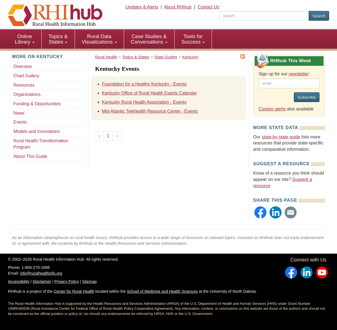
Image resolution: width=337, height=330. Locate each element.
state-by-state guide (281, 137)
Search (318, 15)
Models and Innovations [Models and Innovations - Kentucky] (36, 131)
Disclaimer (42, 281)
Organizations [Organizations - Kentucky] (27, 94)
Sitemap (89, 281)
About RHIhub (178, 7)
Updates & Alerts (141, 7)
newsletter (299, 74)
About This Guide (30, 156)
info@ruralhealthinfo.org (41, 273)
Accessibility (18, 281)
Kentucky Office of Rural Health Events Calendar (149, 93)
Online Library (25, 39)
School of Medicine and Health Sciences (162, 291)
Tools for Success (193, 39)
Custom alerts (272, 109)
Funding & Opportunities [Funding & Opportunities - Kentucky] (37, 103)
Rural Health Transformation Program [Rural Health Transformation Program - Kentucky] (40, 143)
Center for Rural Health (74, 291)
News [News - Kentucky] (18, 113)
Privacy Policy (66, 281)
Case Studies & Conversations (149, 39)
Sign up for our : (284, 74)
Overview (22, 66)
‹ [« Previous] (99, 135)
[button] (260, 212)
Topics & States (58, 39)
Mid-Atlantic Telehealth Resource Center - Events (150, 111)
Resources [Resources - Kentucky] (23, 85)
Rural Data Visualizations (99, 39)
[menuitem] (25, 39)
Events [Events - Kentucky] (20, 122)
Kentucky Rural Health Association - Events (144, 102)
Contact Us (208, 7)
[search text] (264, 16)
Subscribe (306, 97)
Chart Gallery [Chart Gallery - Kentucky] (26, 75)
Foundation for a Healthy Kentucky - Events (144, 84)
